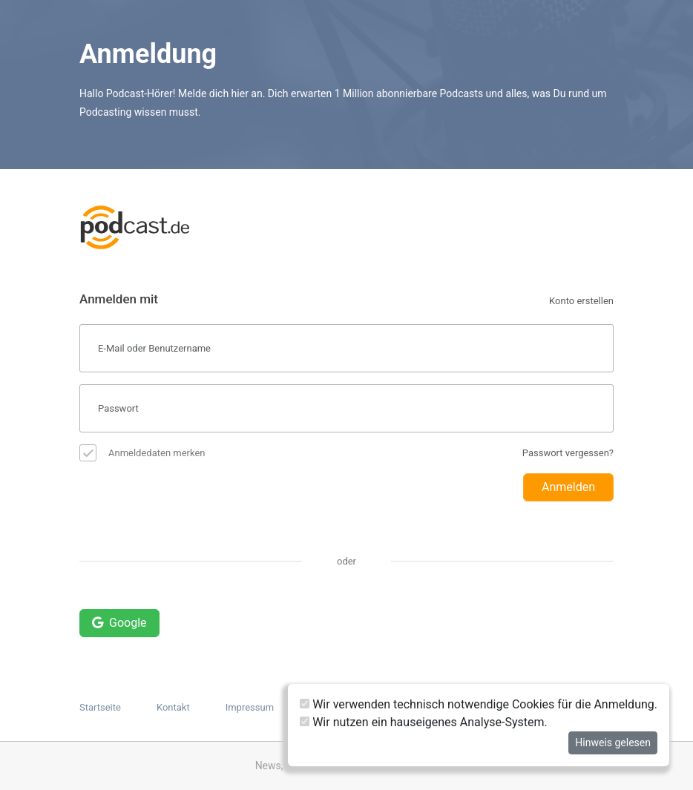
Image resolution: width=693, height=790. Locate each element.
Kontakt (173, 707)
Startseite (100, 707)
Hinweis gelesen (613, 742)
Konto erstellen (581, 300)
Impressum (250, 707)
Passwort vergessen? (568, 452)
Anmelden (568, 487)
